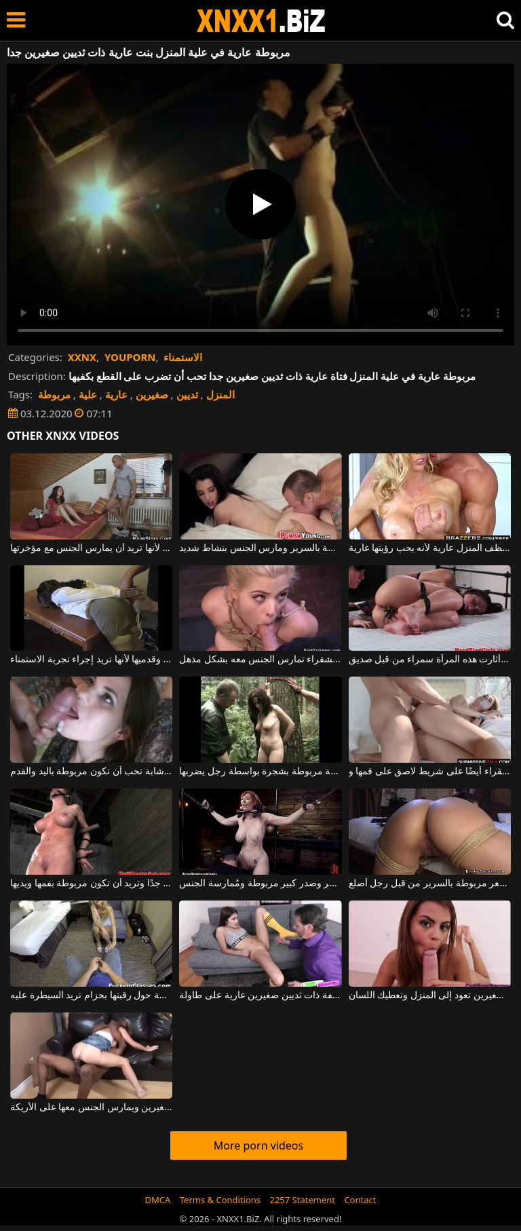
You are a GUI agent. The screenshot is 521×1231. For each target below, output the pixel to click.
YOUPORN (130, 357)
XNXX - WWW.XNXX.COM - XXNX (261, 21)
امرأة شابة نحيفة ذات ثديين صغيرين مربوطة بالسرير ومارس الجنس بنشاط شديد (260, 548)
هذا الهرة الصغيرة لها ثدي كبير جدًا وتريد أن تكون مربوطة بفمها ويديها (91, 883)
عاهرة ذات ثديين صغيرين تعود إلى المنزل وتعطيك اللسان (430, 995)
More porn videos (258, 1145)
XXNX (82, 357)
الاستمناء (182, 357)
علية (88, 394)
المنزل (220, 394)
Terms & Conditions (220, 1200)
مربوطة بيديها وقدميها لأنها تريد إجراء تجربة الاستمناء (91, 659)
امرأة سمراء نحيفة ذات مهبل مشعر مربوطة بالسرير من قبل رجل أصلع (430, 883)
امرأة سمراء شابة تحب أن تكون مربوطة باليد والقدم (91, 771)
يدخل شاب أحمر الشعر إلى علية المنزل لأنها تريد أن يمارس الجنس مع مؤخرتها (91, 548)
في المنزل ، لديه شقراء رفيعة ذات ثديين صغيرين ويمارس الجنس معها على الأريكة (91, 1107)
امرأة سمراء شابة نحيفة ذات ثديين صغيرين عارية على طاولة (260, 995)
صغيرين (152, 394)
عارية (116, 394)
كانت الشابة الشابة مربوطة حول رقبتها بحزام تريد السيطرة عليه (91, 995)
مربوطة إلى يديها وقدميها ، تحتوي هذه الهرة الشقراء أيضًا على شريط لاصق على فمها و (430, 771)
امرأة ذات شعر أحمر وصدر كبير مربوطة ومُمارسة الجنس (260, 883)
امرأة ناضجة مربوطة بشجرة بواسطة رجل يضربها (260, 771)
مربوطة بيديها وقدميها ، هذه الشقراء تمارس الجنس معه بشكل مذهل (260, 659)
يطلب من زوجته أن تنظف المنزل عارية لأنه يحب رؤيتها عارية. (430, 548)
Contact (360, 1200)
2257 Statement (302, 1200)
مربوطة (54, 394)
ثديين (187, 394)
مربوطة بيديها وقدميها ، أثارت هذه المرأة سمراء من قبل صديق (430, 659)
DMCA (158, 1200)
